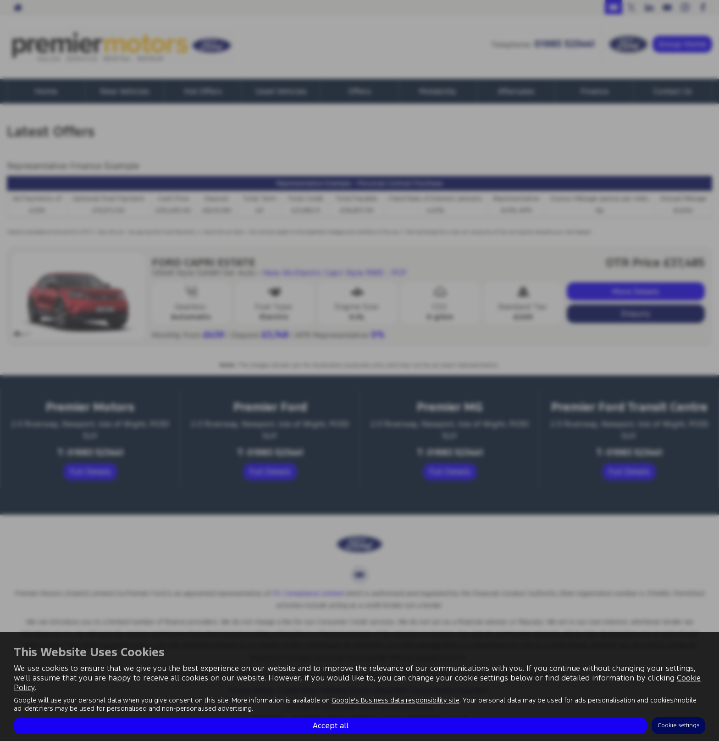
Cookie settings (678, 725)
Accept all (330, 725)
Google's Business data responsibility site (395, 700)
